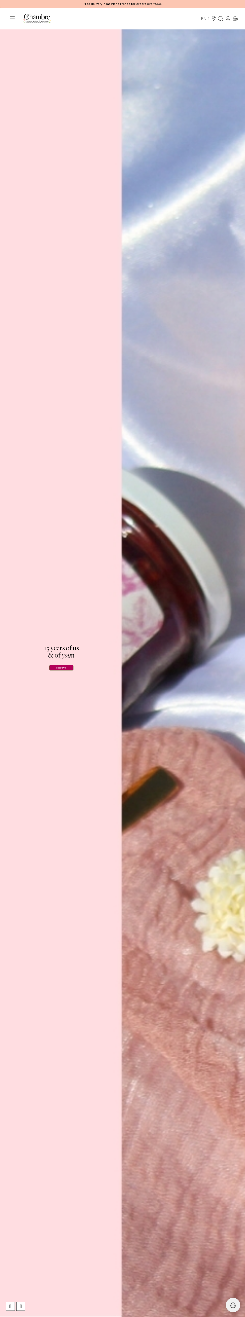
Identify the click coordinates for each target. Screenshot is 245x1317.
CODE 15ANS (61, 668)
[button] (122, 4)
